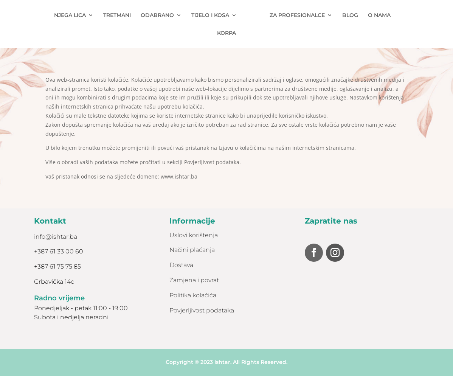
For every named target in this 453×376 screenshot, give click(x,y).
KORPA (226, 33)
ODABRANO (157, 15)
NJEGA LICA (70, 15)
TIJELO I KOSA (210, 15)
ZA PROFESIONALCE (297, 15)
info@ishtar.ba (55, 236)
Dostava (181, 265)
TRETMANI (117, 15)
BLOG (350, 15)
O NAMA (379, 15)
